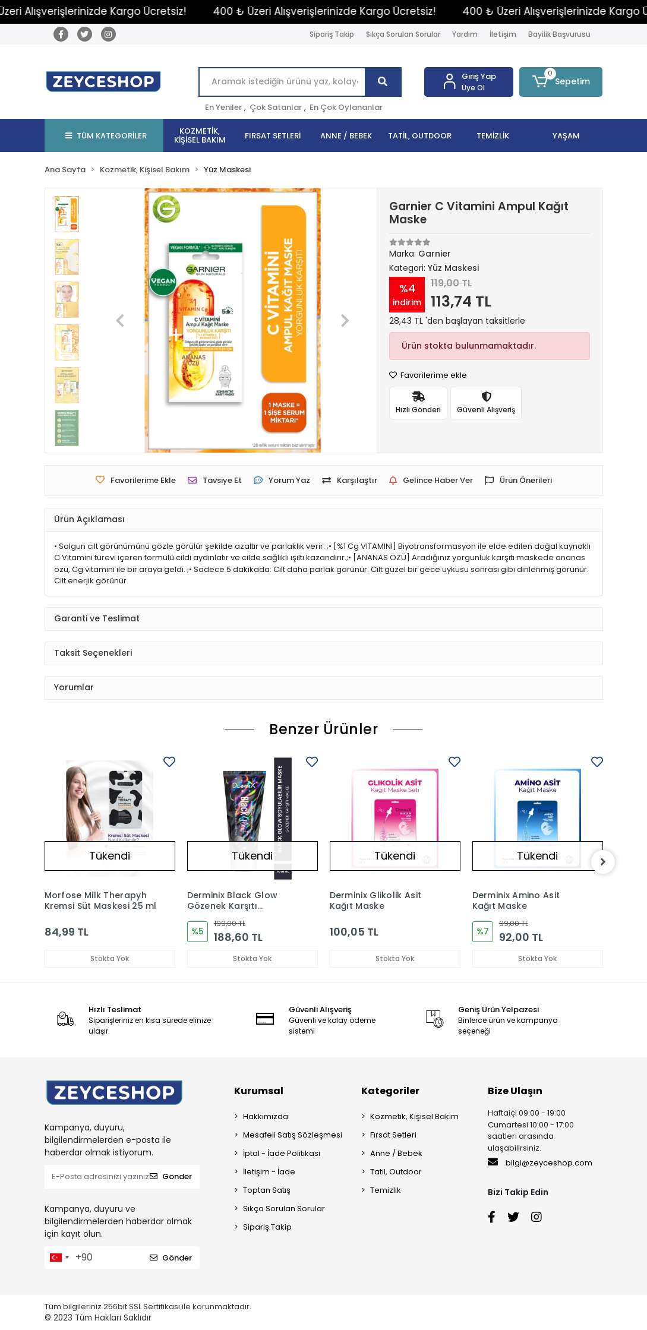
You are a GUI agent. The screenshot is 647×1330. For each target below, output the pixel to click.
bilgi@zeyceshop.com (540, 1162)
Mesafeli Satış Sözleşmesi (292, 1135)
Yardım (465, 34)
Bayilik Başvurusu (559, 34)
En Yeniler (223, 107)
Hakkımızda (265, 1116)
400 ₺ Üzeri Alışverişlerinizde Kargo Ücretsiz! (338, 11)
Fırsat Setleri (393, 1135)
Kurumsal (258, 1091)
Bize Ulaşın (515, 1091)
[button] (560, 82)
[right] (603, 862)
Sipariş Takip (332, 34)
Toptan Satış (267, 1190)
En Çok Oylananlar (346, 107)
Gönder (171, 1176)
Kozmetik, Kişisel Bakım (414, 1116)
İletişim (503, 34)
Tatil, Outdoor (396, 1171)
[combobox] (58, 1257)
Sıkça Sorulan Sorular (403, 34)
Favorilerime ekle (428, 375)
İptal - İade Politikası (281, 1153)
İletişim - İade (269, 1171)
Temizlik (385, 1190)
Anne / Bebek (396, 1153)
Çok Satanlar (276, 107)
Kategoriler (390, 1091)
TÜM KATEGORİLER (106, 135)
